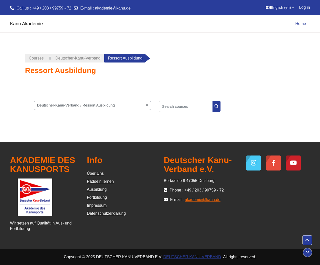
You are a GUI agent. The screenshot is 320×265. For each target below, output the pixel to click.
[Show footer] (307, 252)
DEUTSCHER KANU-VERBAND (192, 257)
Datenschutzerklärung (106, 213)
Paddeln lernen (100, 181)
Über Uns (95, 173)
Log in (304, 7)
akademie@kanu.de (113, 8)
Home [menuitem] (300, 24)
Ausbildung (97, 189)
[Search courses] (186, 106)
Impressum (97, 205)
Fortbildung (97, 197)
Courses (36, 58)
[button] (280, 7)
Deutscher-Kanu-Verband (77, 58)
